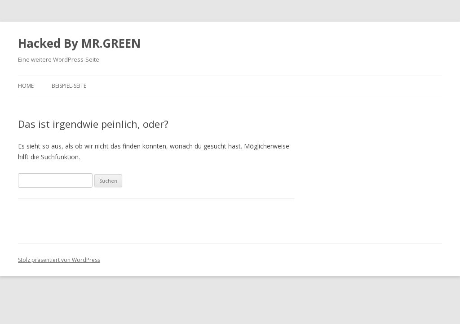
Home (26, 86)
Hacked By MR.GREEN (79, 43)
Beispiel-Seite (69, 86)
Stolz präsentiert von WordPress (59, 260)
